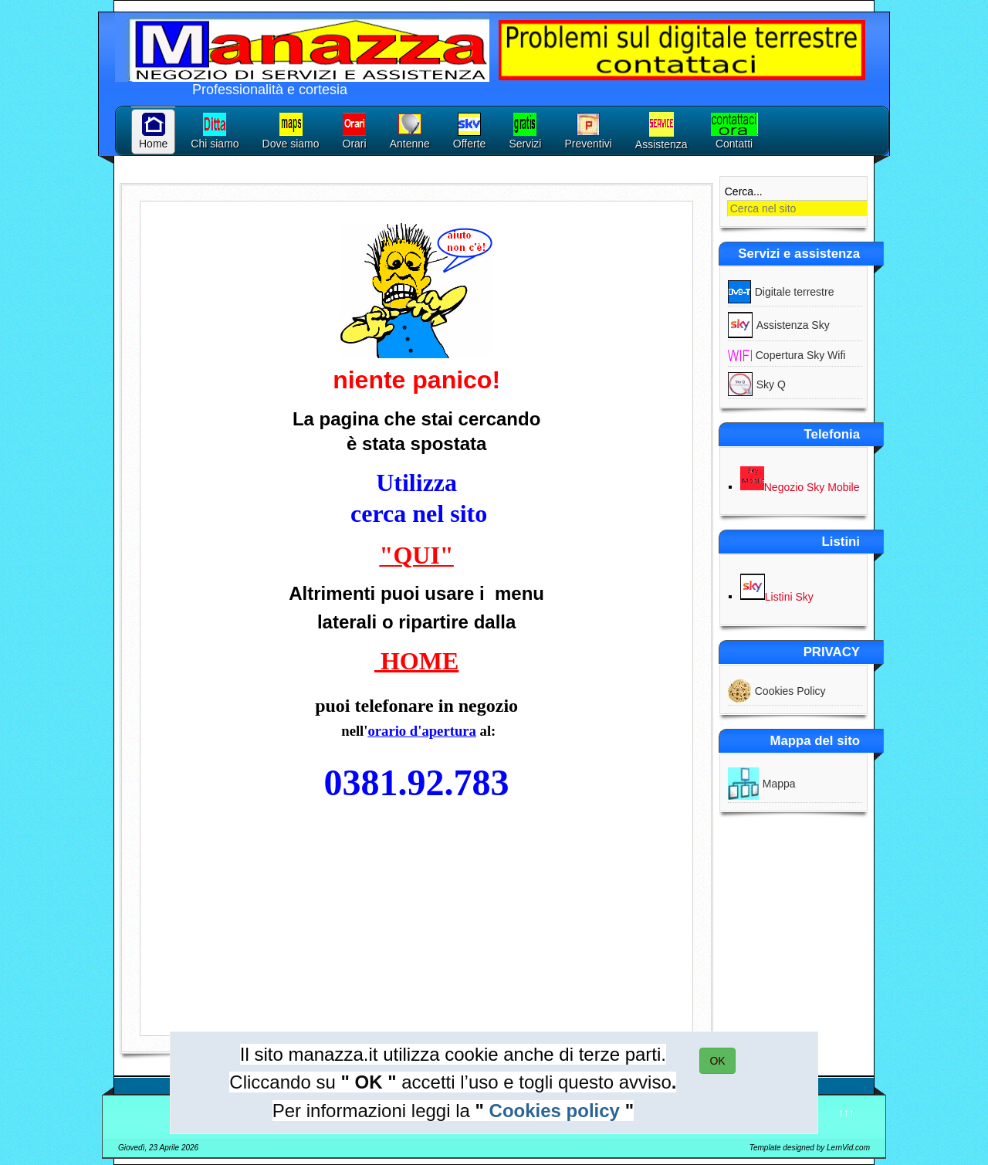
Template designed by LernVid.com (809, 1147)
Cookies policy (554, 1110)
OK (717, 1061)
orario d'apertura (421, 731)
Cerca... (744, 191)
